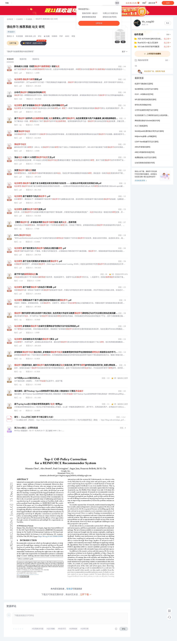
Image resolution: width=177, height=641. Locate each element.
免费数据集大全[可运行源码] (145, 158)
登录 (117, 3)
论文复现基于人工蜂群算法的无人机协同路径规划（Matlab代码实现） (152, 115)
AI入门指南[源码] (141, 126)
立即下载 (86, 594)
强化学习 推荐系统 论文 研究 (26, 27)
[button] (124, 52)
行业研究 (19, 19)
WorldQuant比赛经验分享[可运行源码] (149, 131)
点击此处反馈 (141, 181)
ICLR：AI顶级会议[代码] (144, 94)
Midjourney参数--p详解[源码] (145, 136)
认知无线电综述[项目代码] (145, 163)
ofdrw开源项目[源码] (142, 147)
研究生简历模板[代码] (143, 105)
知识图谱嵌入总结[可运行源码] (146, 89)
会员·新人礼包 (132, 2)
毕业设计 (11, 32)
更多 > (168, 34)
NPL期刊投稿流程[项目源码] (145, 100)
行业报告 (29, 19)
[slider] (18, 629)
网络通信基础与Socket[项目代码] (147, 121)
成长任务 (152, 2)
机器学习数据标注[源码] (144, 84)
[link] (10, 19)
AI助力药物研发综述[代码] (145, 152)
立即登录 (99, 23)
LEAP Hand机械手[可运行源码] (146, 142)
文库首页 (10, 19)
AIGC (67, 36)
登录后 (69, 589)
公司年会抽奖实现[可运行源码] (146, 110)
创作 (168, 3)
